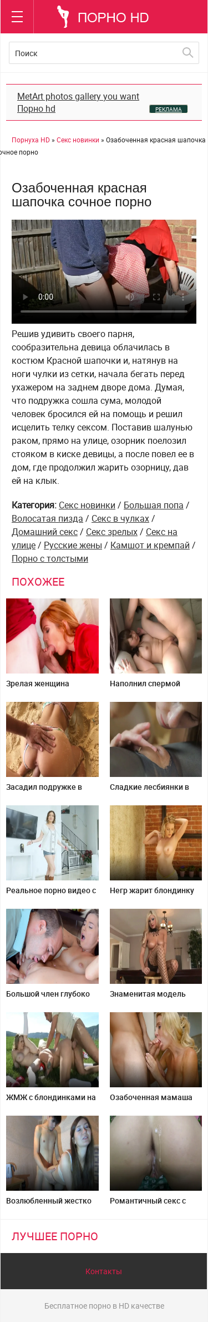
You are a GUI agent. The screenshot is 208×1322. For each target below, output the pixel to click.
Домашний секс (45, 532)
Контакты (103, 1271)
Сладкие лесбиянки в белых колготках (149, 791)
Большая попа (154, 505)
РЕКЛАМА (168, 109)
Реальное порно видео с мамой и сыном (51, 894)
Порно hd (36, 108)
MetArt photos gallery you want (78, 96)
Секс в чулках (120, 518)
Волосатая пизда (47, 518)
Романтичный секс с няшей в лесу (148, 1205)
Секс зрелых (112, 532)
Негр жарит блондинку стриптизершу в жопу (152, 894)
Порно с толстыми (50, 558)
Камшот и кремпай (150, 545)
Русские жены (73, 545)
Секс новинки (87, 505)
